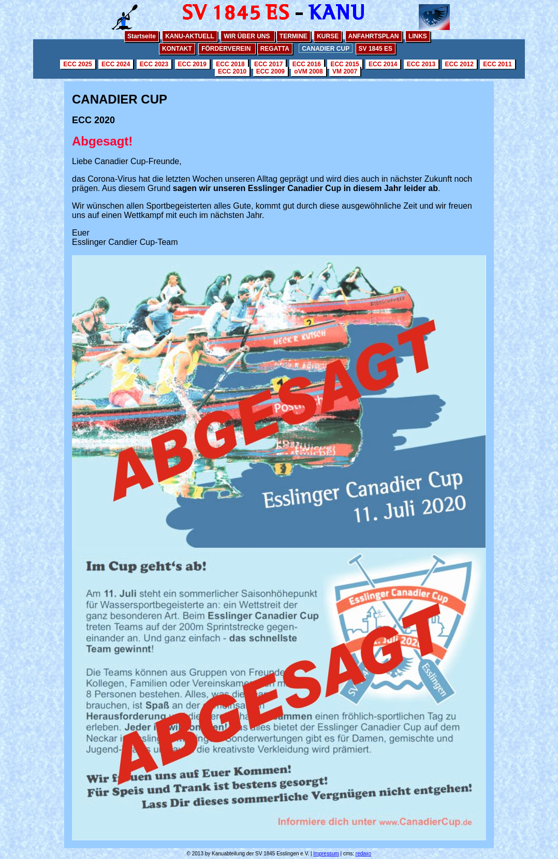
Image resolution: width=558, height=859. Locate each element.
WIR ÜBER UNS (248, 36)
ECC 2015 (344, 64)
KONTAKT (177, 48)
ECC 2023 (154, 64)
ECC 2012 (459, 64)
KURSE (328, 36)
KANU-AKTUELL (189, 36)
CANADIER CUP (325, 48)
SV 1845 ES (375, 48)
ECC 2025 (77, 64)
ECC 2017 (268, 64)
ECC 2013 (421, 64)
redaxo (364, 853)
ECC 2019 (192, 64)
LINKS (417, 36)
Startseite (141, 36)
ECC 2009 (270, 71)
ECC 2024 (115, 64)
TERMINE (293, 36)
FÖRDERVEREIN (226, 48)
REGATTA (274, 48)
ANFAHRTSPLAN (373, 36)
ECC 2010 (232, 71)
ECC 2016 (306, 64)
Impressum (326, 853)
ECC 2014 (383, 64)
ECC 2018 (230, 64)
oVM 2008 (308, 71)
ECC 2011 (497, 64)
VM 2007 (344, 71)
